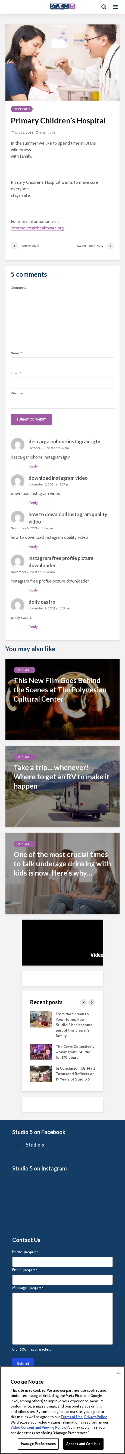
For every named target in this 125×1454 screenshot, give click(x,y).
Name (16, 353)
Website (17, 393)
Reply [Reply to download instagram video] (33, 502)
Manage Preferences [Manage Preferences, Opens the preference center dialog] (38, 1443)
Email (16, 373)
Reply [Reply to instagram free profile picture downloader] (33, 590)
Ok (119, 1373)
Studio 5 (35, 1145)
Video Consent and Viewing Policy (38, 1427)
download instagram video (58, 478)
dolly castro (42, 602)
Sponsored (22, 109)
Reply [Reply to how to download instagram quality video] (33, 546)
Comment (18, 287)
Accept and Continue (83, 1443)
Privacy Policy (95, 1417)
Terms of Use (72, 1417)
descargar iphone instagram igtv (64, 441)
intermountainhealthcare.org (37, 228)
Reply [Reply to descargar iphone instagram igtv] (33, 466)
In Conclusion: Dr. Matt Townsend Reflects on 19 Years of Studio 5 (75, 1074)
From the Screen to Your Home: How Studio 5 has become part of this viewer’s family (74, 1024)
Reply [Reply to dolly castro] (33, 626)
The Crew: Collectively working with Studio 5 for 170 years (75, 1052)
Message (28, 1287)
